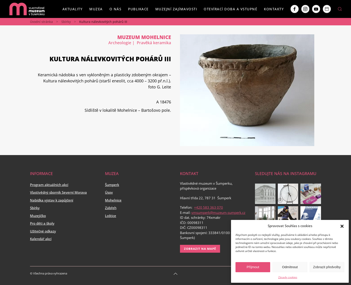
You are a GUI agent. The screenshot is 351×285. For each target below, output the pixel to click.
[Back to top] (175, 274)
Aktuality (72, 9)
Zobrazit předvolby (327, 267)
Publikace (138, 9)
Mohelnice (113, 200)
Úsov (109, 192)
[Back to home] (27, 9)
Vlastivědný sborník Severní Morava (58, 192)
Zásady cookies (287, 277)
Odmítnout (290, 267)
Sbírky (66, 22)
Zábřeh (110, 208)
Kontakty (274, 9)
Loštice (110, 215)
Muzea (96, 9)
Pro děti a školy (42, 223)
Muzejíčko (38, 215)
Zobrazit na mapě (200, 249)
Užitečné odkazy (43, 231)
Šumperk (112, 184)
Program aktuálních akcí (49, 184)
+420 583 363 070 (208, 207)
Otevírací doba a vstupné (230, 9)
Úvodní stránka (41, 22)
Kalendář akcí (40, 239)
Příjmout (253, 267)
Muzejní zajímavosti (176, 9)
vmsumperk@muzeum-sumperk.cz (218, 212)
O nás (115, 9)
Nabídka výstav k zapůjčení (51, 200)
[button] (342, 226)
